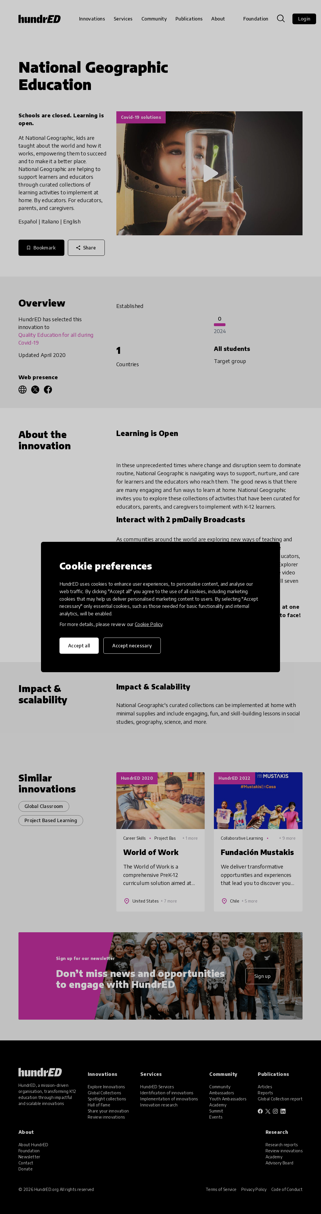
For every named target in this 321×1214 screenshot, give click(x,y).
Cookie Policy (149, 624)
